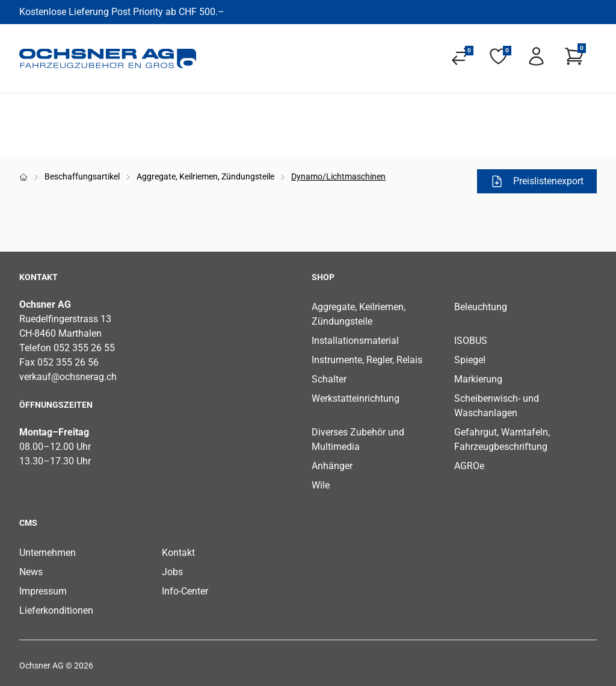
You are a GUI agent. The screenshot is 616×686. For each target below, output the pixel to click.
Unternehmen (47, 552)
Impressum (43, 591)
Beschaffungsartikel (82, 176)
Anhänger (332, 466)
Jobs (172, 572)
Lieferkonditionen (56, 610)
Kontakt (178, 552)
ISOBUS (470, 340)
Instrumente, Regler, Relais (367, 360)
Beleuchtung (480, 307)
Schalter (329, 379)
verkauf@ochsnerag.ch (68, 376)
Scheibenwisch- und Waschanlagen (496, 406)
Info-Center (185, 591)
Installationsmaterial (355, 340)
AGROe (469, 466)
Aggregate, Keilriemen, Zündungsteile (205, 176)
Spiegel (469, 360)
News (31, 572)
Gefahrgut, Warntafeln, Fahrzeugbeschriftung (502, 439)
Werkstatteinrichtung (355, 398)
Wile (321, 485)
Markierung (478, 379)
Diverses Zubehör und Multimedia (358, 439)
